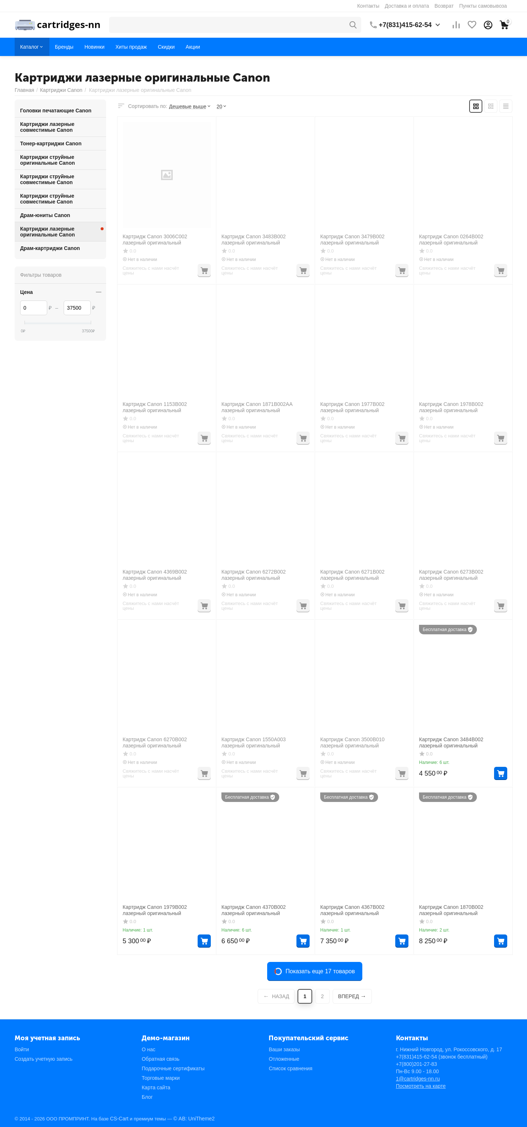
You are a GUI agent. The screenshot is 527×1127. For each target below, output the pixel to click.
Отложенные (284, 1059)
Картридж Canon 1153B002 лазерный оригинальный (155, 407)
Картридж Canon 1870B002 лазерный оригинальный (451, 910)
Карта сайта (156, 1087)
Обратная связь (160, 1059)
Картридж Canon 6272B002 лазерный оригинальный (253, 575)
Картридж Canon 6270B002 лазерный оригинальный (155, 742)
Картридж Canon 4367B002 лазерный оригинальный (352, 910)
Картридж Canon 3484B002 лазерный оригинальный (451, 742)
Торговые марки (161, 1078)
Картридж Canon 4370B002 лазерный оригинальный (253, 910)
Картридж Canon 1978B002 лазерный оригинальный (451, 407)
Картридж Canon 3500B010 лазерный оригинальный (352, 742)
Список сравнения (290, 1068)
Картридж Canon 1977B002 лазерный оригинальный (352, 407)
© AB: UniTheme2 (194, 1119)
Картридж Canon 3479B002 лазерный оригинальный (352, 240)
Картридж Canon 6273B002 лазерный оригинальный (451, 575)
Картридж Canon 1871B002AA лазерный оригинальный (256, 407)
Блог (147, 1097)
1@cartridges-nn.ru (418, 1079)
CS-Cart (119, 1119)
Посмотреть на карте (421, 1086)
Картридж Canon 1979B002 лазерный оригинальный (155, 910)
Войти (22, 1049)
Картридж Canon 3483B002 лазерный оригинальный (253, 240)
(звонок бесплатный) (442, 1057)
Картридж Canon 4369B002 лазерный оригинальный (155, 575)
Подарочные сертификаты (173, 1068)
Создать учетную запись (43, 1059)
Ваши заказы (284, 1049)
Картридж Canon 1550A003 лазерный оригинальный (253, 742)
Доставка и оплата (407, 6)
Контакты (368, 6)
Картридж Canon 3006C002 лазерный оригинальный (155, 240)
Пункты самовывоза (483, 6)
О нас (148, 1049)
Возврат (444, 6)
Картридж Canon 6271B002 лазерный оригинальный (352, 575)
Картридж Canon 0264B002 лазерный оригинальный (451, 240)
